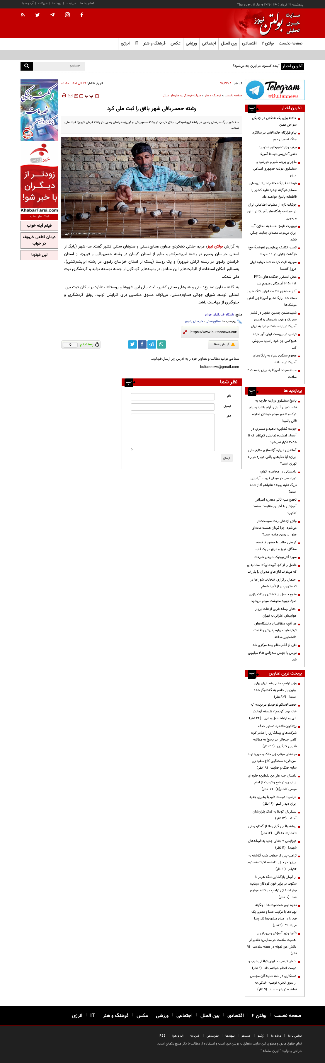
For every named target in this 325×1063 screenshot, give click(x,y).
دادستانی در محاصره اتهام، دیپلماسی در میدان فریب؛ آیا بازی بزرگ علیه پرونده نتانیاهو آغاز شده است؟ (273, 481)
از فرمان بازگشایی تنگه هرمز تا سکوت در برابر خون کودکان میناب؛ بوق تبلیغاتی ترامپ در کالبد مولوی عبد (273, 887)
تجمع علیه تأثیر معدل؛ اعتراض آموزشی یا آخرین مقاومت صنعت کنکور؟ (274, 506)
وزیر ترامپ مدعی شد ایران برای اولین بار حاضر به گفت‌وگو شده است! (275, 690)
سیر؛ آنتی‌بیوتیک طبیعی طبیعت (275, 557)
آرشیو (261, 1035)
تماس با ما (87, 3)
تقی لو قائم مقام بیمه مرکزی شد (275, 645)
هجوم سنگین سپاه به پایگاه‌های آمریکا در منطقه (275, 359)
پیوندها (56, 3)
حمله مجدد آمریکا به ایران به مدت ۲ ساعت (272, 374)
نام (229, 395)
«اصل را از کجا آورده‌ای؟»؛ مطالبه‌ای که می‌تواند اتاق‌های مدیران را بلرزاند (272, 568)
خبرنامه (42, 3)
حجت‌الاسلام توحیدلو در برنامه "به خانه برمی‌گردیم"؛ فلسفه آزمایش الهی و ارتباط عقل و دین (273, 711)
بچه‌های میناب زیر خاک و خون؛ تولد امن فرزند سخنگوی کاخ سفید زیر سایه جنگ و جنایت (272, 761)
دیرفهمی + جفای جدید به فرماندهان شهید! (272, 844)
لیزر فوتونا (39, 255)
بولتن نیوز (215, 246)
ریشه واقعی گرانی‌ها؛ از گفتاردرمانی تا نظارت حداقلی (272, 830)
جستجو (246, 1035)
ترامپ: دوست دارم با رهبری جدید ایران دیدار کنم (273, 800)
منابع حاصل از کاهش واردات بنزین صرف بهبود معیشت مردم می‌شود (273, 598)
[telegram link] (151, 344)
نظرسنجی (213, 1035)
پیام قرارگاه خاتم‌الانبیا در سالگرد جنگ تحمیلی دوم (274, 136)
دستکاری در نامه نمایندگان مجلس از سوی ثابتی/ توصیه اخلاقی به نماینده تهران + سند (273, 982)
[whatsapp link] (161, 344)
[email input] (173, 407)
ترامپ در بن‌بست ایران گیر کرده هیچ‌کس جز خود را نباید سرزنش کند (274, 341)
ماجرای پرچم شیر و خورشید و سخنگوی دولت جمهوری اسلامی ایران (275, 168)
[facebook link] (142, 344)
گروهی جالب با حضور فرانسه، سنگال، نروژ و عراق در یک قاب (276, 546)
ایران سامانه (271, 1051)
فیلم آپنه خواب (39, 226)
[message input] (173, 432)
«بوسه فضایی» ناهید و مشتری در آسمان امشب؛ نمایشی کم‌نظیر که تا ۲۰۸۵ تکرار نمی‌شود (272, 435)
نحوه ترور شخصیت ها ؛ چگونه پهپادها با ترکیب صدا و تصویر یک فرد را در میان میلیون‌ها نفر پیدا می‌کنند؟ (274, 915)
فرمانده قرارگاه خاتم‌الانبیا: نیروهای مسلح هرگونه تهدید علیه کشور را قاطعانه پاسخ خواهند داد (273, 190)
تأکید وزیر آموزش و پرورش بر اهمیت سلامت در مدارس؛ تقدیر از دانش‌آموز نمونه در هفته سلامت (272, 943)
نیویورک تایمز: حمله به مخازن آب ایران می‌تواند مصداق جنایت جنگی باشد (273, 232)
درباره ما (71, 3)
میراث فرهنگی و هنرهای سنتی (181, 95)
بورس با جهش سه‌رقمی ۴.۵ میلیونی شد (272, 656)
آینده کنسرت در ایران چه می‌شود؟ (256, 66)
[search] (27, 66)
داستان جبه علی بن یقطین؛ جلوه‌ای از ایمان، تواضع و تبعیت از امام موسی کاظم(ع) (272, 782)
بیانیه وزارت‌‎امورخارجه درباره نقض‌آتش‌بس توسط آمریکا (278, 151)
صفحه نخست (290, 43)
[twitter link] (132, 344)
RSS (162, 1035)
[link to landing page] (275, 23)
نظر (229, 416)
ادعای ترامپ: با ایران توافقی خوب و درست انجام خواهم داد (273, 965)
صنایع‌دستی (213, 321)
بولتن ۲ (267, 43)
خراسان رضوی (194, 321)
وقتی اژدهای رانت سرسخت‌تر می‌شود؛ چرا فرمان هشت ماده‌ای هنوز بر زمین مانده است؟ (274, 527)
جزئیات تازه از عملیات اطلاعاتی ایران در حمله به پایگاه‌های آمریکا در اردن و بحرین (272, 211)
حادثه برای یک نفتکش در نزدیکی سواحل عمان (274, 121)
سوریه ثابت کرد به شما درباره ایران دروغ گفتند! (273, 266)
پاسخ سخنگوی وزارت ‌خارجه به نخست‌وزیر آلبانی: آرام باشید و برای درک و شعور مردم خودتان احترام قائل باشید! (273, 411)
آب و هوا (27, 3)
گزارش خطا (224, 344)
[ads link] (275, 89)
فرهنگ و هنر (213, 95)
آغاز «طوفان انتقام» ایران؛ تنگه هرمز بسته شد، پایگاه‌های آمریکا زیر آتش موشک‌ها (272, 298)
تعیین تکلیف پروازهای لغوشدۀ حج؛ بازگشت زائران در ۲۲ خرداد (272, 251)
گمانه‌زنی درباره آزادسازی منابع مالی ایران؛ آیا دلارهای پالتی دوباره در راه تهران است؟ (272, 457)
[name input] (173, 396)
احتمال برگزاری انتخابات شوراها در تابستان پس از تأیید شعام (273, 583)
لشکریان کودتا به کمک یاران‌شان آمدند (275, 815)
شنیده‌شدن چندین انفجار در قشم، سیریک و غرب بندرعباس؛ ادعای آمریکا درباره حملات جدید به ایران (273, 319)
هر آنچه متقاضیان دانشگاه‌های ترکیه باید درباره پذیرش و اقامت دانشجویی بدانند (275, 630)
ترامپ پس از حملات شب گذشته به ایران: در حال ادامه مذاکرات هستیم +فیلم (272, 862)
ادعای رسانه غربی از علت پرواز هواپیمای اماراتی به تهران (276, 612)
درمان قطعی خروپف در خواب (39, 240)
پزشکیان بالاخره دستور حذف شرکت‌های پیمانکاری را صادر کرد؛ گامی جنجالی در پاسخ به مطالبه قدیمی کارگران (274, 736)
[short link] (213, 332)
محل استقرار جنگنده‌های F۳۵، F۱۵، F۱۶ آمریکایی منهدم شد (275, 280)
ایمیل (227, 406)
